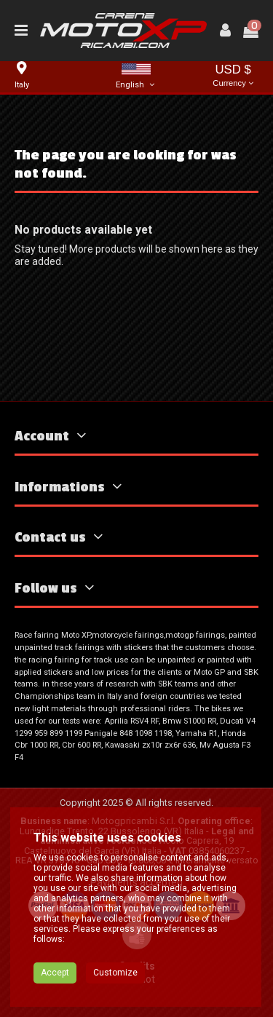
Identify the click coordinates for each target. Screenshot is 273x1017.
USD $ (233, 77)
